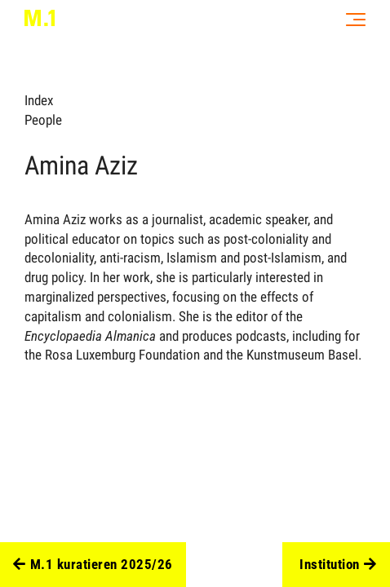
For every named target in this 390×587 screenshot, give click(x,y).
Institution (337, 565)
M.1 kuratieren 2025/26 (93, 565)
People (43, 120)
